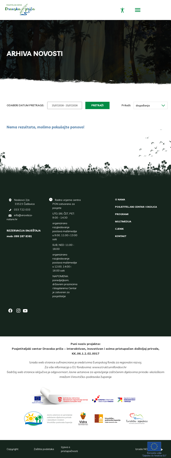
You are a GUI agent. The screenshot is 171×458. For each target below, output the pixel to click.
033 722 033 (22, 209)
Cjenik (119, 228)
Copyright (12, 449)
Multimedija (123, 221)
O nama (120, 199)
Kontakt (120, 236)
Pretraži (97, 105)
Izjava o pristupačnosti (69, 449)
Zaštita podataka (44, 449)
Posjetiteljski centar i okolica (136, 206)
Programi (121, 214)
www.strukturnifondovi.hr (109, 367)
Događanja (150, 105)
